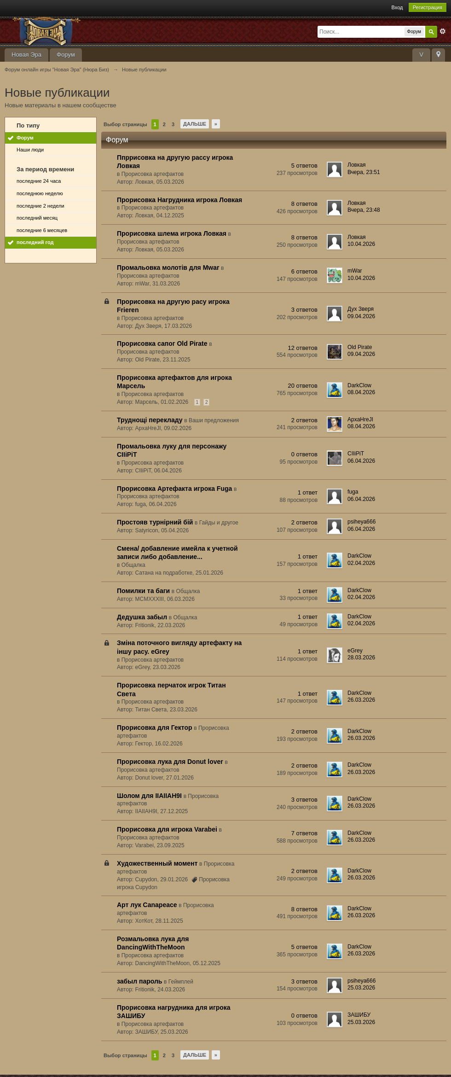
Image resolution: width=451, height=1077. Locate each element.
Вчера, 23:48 (363, 210)
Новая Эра (26, 54)
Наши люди (30, 149)
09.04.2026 (361, 316)
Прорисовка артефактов (152, 174)
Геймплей (180, 981)
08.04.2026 (361, 392)
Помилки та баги (143, 590)
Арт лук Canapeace (147, 904)
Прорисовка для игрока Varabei (167, 829)
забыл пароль (139, 981)
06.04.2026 (361, 461)
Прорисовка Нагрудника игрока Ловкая (179, 200)
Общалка (133, 565)
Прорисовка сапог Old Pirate (162, 343)
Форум (66, 54)
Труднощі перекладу (150, 420)
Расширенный (442, 31)
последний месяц (37, 218)
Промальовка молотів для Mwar (168, 267)
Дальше (194, 124)
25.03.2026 (361, 987)
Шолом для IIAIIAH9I (149, 795)
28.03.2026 (361, 657)
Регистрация (427, 7)
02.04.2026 (361, 563)
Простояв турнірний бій (155, 522)
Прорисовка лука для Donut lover (170, 761)
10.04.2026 (361, 244)
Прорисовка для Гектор (154, 727)
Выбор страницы (125, 124)
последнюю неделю (40, 193)
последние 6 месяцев (42, 230)
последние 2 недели (40, 206)
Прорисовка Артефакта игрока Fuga (174, 488)
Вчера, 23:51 (363, 172)
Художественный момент (157, 863)
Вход (397, 7)
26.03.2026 (361, 700)
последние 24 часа (39, 181)
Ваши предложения (214, 420)
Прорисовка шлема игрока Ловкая (171, 233)
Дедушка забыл (142, 617)
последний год (35, 242)
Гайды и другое (218, 522)
